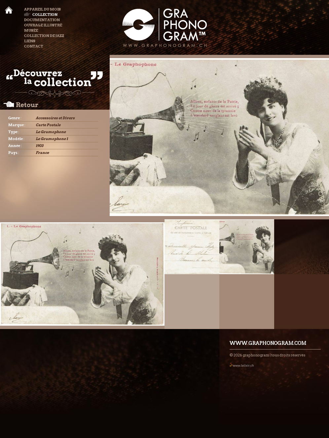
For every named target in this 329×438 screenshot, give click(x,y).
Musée (31, 30)
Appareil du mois (42, 9)
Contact (33, 46)
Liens (29, 41)
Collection (40, 14)
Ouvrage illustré (43, 25)
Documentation (42, 20)
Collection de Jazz (44, 35)
